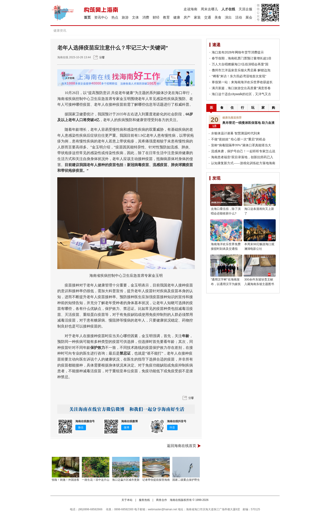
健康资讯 (59, 30)
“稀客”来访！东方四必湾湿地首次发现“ (239, 76)
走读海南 (190, 9)
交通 (207, 17)
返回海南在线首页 (181, 446)
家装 (197, 17)
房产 (187, 17)
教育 (166, 17)
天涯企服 (245, 9)
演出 (228, 17)
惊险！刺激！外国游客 (65, 479)
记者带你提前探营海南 (156, 479)
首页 (87, 17)
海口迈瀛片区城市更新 (126, 479)
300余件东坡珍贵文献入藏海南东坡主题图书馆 (259, 284)
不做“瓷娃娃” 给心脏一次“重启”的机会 (238, 139)
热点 (114, 17)
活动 (238, 17)
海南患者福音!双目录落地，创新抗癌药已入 (242, 157)
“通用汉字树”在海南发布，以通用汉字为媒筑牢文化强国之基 (226, 284)
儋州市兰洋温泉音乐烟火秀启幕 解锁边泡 (241, 70)
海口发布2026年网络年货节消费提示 (238, 52)
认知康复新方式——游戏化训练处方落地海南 (243, 163)
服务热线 (144, 500)
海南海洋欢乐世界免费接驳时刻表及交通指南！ (226, 248)
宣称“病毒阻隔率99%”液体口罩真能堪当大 (241, 145)
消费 (145, 17)
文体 (135, 17)
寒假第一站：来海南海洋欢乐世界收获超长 (242, 82)
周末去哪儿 (209, 9)
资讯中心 (101, 17)
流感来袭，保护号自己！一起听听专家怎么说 (243, 151)
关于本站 (126, 500)
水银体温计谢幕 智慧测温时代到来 (235, 133)
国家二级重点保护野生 (186, 479)
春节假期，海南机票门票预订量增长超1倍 (241, 58)
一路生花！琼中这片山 (95, 479)
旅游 (125, 17)
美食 (217, 17)
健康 (176, 17)
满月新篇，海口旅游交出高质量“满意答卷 (241, 88)
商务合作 (161, 500)
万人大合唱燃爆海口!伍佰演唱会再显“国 (240, 64)
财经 (156, 17)
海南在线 (62, 57)
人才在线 (228, 9)
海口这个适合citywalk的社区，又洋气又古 (241, 94)
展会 (248, 17)
